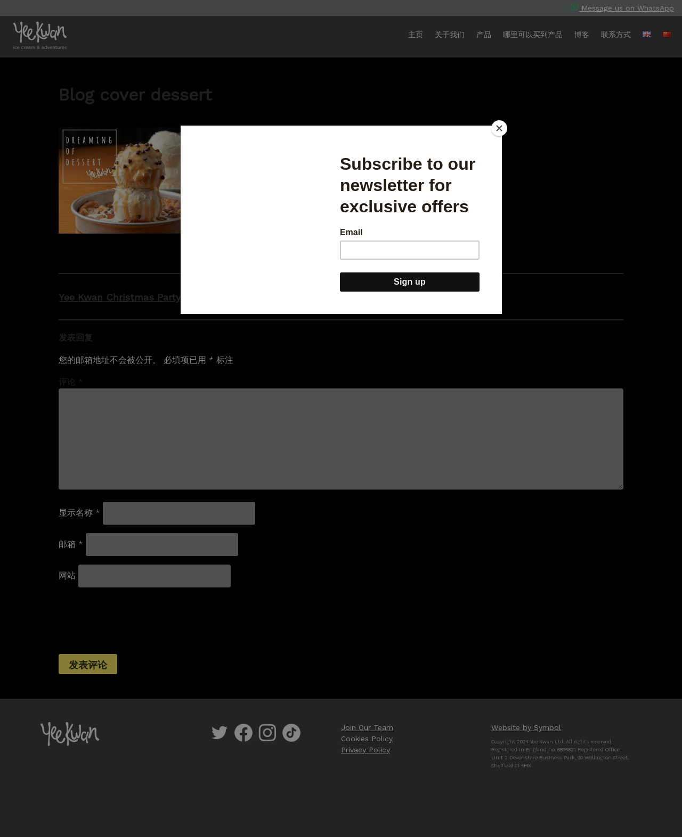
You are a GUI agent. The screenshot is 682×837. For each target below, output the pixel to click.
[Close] (499, 128)
